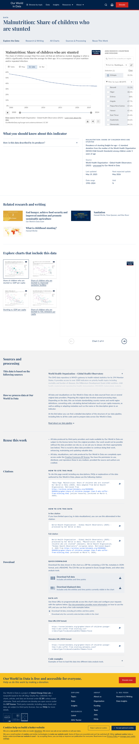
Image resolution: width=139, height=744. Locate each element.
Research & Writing (35, 41)
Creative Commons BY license (77, 457)
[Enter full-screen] (98, 121)
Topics (73, 703)
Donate (122, 5)
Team (96, 716)
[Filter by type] (119, 82)
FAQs (45, 713)
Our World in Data (17, 5)
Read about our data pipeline (61, 423)
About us (97, 703)
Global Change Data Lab (41, 699)
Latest (73, 721)
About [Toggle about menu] (80, 5)
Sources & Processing (76, 41)
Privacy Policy (112, 736)
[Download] (88, 121)
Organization (99, 707)
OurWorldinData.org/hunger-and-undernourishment (23, 122)
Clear (130, 70)
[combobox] (106, 5)
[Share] (93, 121)
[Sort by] (116, 65)
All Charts (54, 41)
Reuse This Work (100, 41)
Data (48, 5)
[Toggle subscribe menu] (112, 5)
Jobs (96, 721)
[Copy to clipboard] (117, 484)
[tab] (11, 67)
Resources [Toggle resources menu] (67, 5)
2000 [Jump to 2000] (14, 112)
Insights (56, 5)
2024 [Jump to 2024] (97, 112)
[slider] (20, 112)
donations (38, 731)
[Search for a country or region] (119, 59)
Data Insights (121, 707)
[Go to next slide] (124, 341)
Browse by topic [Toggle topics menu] (34, 5)
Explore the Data (11, 41)
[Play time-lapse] (7, 113)
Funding (97, 712)
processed (97, 166)
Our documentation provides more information (87, 609)
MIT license (11, 710)
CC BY (45, 122)
